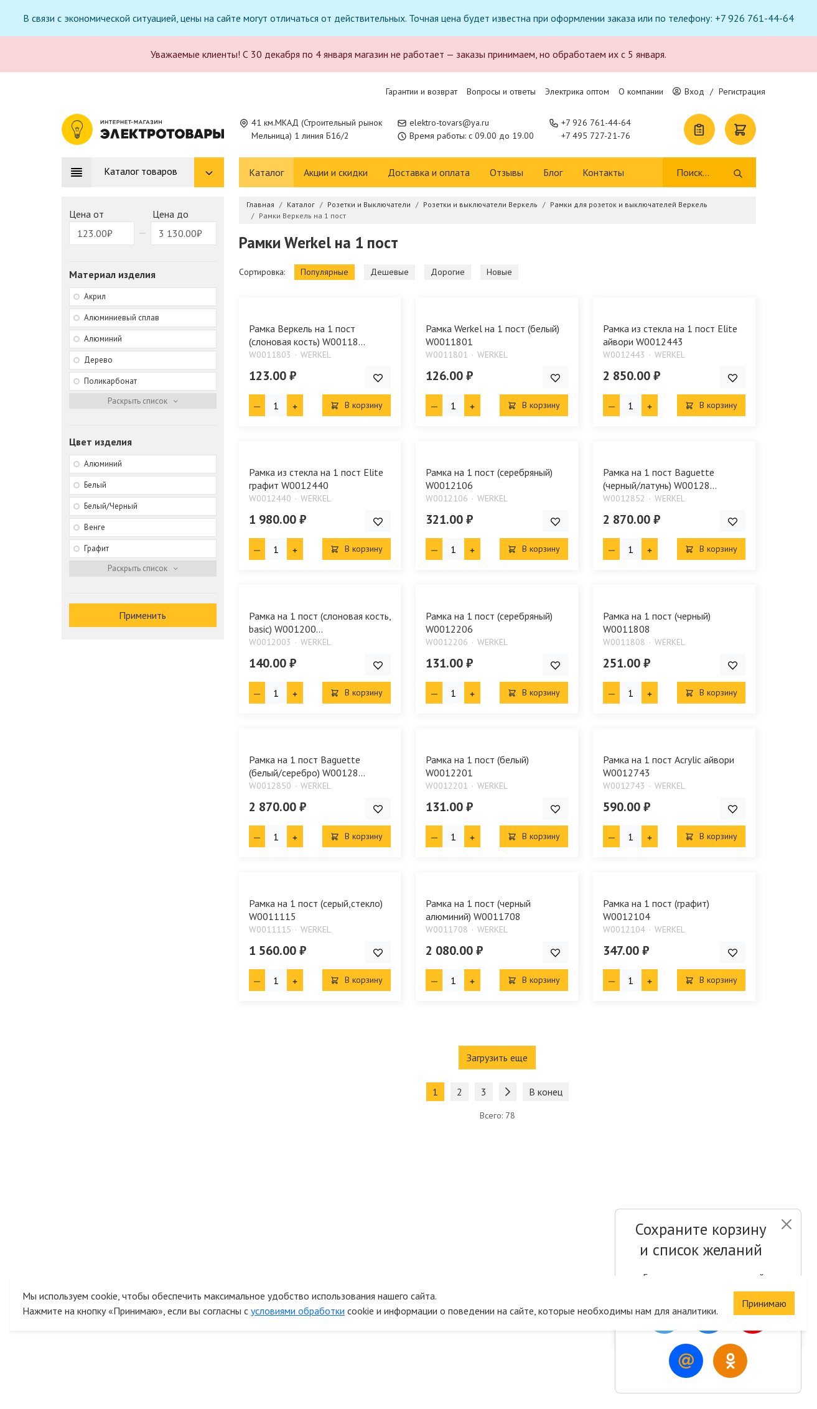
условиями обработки (298, 1309)
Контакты (603, 172)
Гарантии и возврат (421, 91)
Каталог (266, 172)
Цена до (170, 214)
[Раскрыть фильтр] (143, 401)
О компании (641, 91)
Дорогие (448, 271)
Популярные (324, 271)
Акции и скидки (336, 172)
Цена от (86, 214)
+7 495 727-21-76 (595, 135)
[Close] (786, 1224)
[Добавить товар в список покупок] (378, 377)
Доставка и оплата (429, 172)
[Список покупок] (699, 129)
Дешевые (389, 271)
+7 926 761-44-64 (596, 122)
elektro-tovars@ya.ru (449, 122)
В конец (546, 1092)
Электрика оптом (577, 91)
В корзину (356, 405)
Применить (142, 615)
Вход (688, 91)
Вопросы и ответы (501, 91)
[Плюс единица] (295, 405)
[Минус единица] (257, 405)
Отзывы (506, 172)
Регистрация (742, 91)
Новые (499, 271)
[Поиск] (704, 172)
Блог (553, 172)
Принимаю (764, 1301)
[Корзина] (740, 129)
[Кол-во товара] (276, 405)
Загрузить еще (497, 1057)
